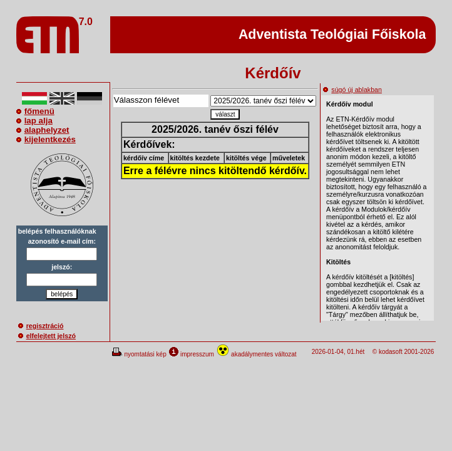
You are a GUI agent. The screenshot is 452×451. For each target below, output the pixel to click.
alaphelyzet (42, 130)
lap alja (34, 120)
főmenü (35, 111)
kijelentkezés (46, 139)
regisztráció (41, 325)
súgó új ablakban (352, 89)
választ (225, 114)
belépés (62, 294)
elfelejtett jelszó (47, 336)
